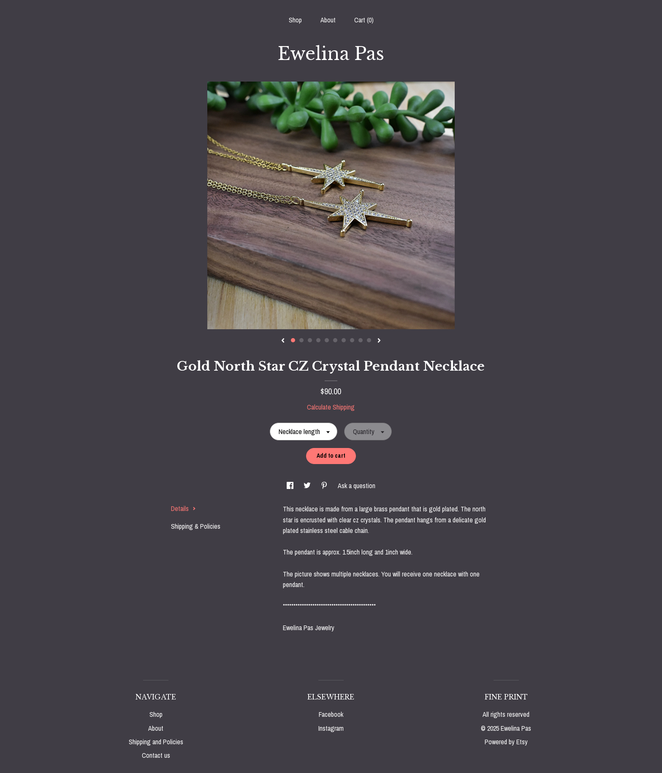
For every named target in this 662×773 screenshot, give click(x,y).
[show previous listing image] (283, 341)
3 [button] (310, 340)
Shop (295, 20)
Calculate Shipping (331, 407)
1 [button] (293, 340)
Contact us (156, 755)
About (328, 20)
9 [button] (360, 340)
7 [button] (344, 340)
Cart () (364, 20)
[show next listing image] (379, 341)
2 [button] (301, 340)
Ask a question (356, 485)
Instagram (331, 728)
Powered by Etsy (506, 741)
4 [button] (318, 340)
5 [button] (327, 340)
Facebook (331, 714)
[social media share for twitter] (308, 485)
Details (183, 508)
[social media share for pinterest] (325, 485)
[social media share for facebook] (291, 485)
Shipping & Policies (195, 526)
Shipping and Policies (156, 741)
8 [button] (352, 340)
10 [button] (369, 340)
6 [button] (335, 340)
